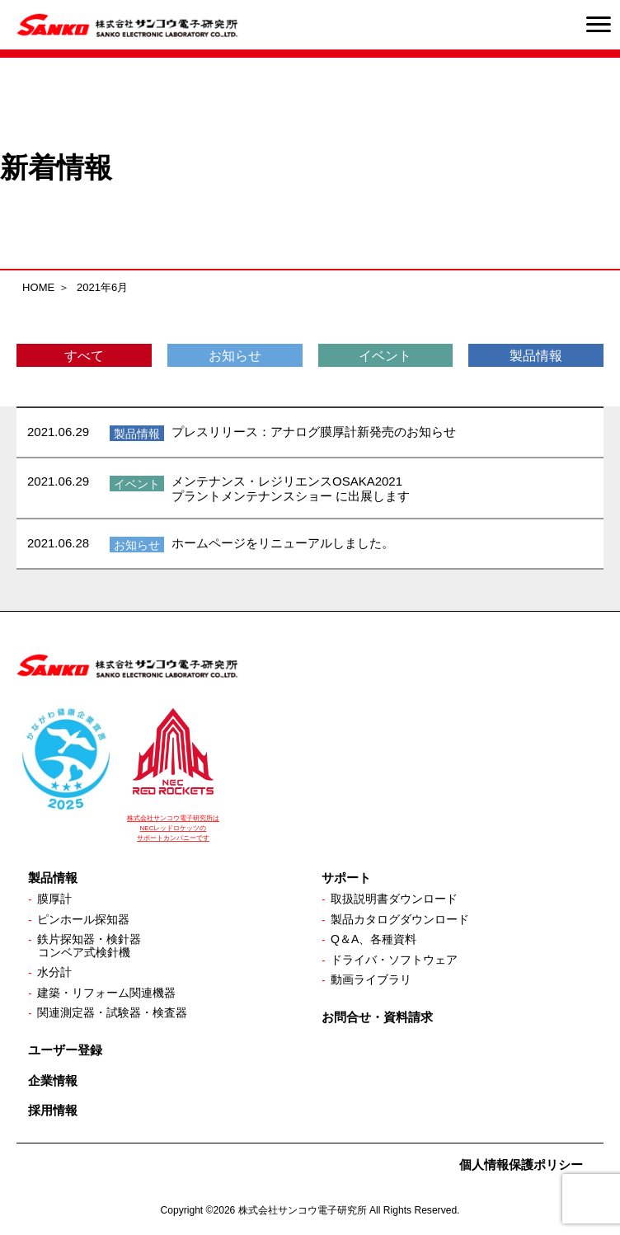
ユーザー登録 (65, 1050)
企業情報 (53, 1080)
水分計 (54, 972)
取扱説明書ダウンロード (394, 898)
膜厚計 (54, 898)
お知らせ (137, 545)
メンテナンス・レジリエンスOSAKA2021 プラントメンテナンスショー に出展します (290, 488)
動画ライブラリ (371, 979)
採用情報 (53, 1110)
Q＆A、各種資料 (373, 939)
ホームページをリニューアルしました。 (282, 543)
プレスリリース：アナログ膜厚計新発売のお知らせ (313, 432)
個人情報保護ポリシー (521, 1165)
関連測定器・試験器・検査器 (112, 1012)
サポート (346, 878)
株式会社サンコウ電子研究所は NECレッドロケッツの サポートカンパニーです (173, 828)
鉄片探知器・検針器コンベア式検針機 (89, 945)
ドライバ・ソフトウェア (394, 959)
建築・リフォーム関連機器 (106, 992)
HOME (38, 287)
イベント (137, 484)
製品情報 (137, 433)
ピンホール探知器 (83, 919)
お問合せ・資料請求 (377, 1017)
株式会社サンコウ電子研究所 (302, 1210)
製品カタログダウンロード (400, 919)
